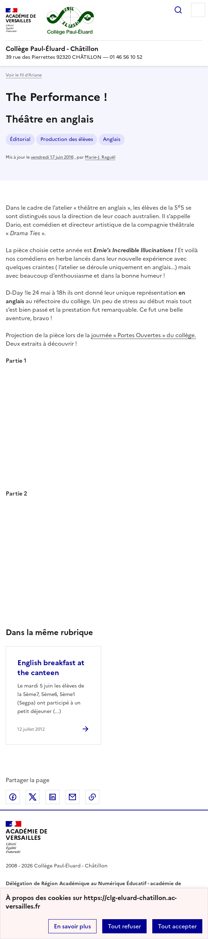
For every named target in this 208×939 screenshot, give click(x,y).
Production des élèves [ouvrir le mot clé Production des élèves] (66, 139)
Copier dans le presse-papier (92, 797)
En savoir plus (72, 926)
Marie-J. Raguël (100, 157)
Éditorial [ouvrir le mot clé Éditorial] (20, 139)
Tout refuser (124, 926)
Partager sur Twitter (33, 797)
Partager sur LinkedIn (52, 797)
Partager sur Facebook (13, 797)
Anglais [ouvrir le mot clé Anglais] (111, 139)
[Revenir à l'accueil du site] (27, 837)
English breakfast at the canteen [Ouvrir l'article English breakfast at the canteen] (50, 667)
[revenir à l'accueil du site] (104, 49)
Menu (198, 10)
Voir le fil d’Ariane (24, 75)
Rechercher (178, 10)
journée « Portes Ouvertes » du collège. (143, 335)
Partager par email (72, 797)
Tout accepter (177, 926)
